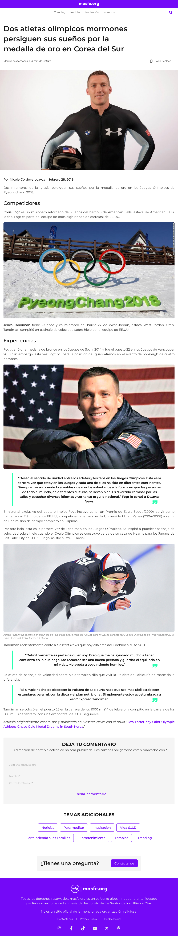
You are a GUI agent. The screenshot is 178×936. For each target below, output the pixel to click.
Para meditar (74, 827)
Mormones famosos (15, 61)
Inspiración (92, 12)
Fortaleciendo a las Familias (48, 838)
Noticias (75, 12)
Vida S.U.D (128, 827)
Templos (121, 838)
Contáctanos (65, 919)
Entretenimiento (92, 838)
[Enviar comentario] (90, 794)
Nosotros (109, 12)
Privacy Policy (88, 919)
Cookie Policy (112, 919)
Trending (59, 12)
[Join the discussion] (89, 765)
